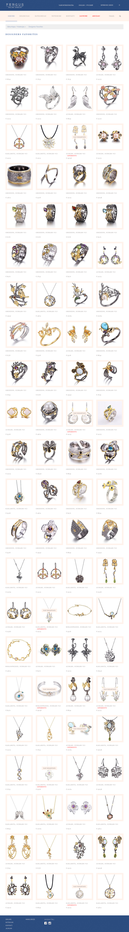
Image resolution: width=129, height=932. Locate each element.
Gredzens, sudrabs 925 (16, 75)
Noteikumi (56, 16)
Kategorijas (40, 16)
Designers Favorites (36, 27)
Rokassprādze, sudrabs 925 (78, 627)
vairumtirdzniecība (66, 5)
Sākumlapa (11, 27)
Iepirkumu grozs (107, 5)
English (82, 5)
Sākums (11, 16)
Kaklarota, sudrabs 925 (17, 154)
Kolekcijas (25, 16)
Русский (89, 5)
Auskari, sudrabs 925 (106, 75)
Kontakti (70, 16)
